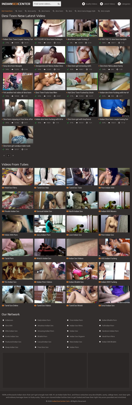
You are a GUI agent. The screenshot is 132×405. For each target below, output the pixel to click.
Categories (124, 4)
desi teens (44, 10)
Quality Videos (89, 4)
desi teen (57, 10)
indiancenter (16, 4)
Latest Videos (107, 4)
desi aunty (30, 10)
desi (68, 10)
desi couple (103, 10)
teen (18, 10)
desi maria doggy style (84, 10)
